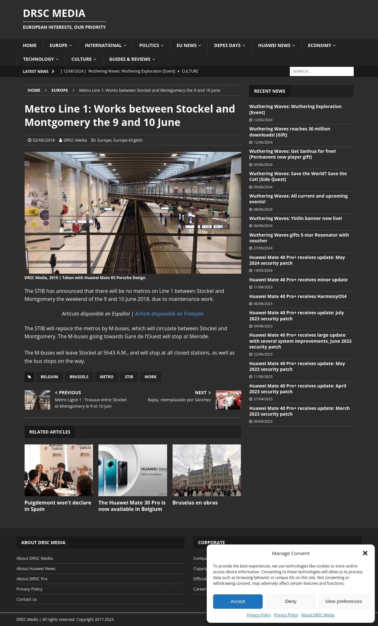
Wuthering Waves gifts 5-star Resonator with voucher (299, 238)
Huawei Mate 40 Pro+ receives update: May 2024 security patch (297, 260)
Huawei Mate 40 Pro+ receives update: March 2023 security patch (299, 411)
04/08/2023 (263, 326)
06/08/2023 (263, 303)
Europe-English (128, 140)
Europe (58, 45)
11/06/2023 (263, 376)
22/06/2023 (263, 354)
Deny (290, 601)
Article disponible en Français (169, 313)
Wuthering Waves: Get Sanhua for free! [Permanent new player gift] (292, 154)
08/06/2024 (263, 209)
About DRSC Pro (32, 579)
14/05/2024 (263, 270)
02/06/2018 (44, 140)
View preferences (343, 601)
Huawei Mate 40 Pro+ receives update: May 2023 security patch (297, 366)
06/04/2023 (263, 421)
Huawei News (274, 45)
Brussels (79, 377)
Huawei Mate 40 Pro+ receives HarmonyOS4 (297, 296)
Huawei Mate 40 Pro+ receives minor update (298, 280)
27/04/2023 (263, 398)
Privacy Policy (259, 615)
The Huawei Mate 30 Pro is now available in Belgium (132, 506)
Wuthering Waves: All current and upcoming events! (298, 199)
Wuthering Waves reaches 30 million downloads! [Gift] (289, 131)
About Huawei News (36, 568)
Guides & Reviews (129, 59)
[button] (365, 553)
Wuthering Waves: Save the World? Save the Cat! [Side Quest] (298, 176)
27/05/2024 (263, 248)
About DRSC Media (318, 615)
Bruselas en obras (195, 502)
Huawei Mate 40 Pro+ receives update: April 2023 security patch (297, 389)
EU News (187, 45)
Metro (106, 377)
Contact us (27, 599)
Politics (149, 45)
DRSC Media (75, 140)
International (103, 45)
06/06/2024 (263, 225)
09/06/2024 (263, 164)
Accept (238, 601)
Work (151, 377)
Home (30, 45)
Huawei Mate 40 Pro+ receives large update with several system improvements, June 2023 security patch (300, 340)
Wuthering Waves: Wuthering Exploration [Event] (295, 109)
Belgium (49, 377)
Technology (38, 59)
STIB (129, 377)
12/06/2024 (263, 119)
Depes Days (227, 45)
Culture (82, 59)
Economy (319, 45)
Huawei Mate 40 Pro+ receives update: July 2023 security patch (296, 315)
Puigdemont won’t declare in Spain (58, 506)
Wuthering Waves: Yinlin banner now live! (295, 218)
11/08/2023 (263, 287)
